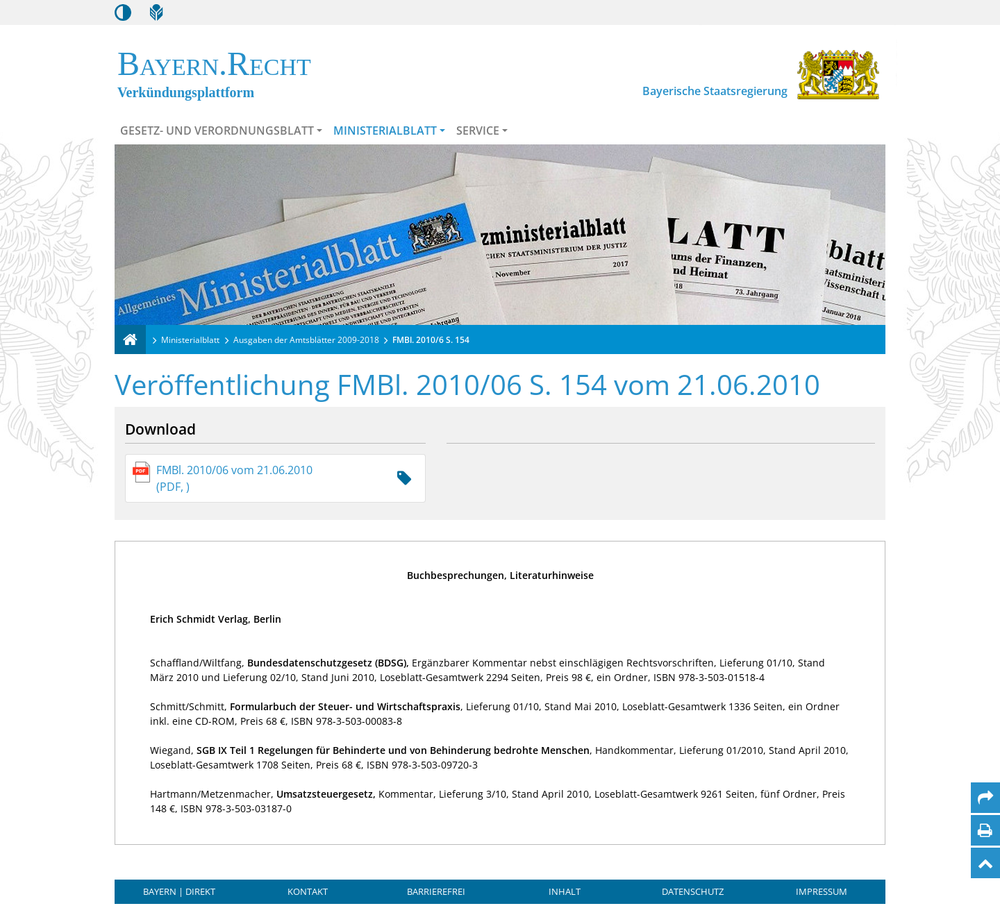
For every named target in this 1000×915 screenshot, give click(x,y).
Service (477, 130)
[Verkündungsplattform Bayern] (130, 339)
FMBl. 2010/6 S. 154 (430, 340)
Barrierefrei (436, 891)
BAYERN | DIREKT (179, 891)
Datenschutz (693, 891)
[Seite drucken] (985, 830)
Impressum (821, 891)
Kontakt (308, 891)
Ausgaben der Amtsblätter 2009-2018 (306, 340)
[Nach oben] (985, 863)
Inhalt (565, 891)
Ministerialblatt (385, 130)
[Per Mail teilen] (985, 797)
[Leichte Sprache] (156, 12)
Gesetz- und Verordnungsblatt (217, 130)
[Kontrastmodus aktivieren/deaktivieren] (123, 12)
